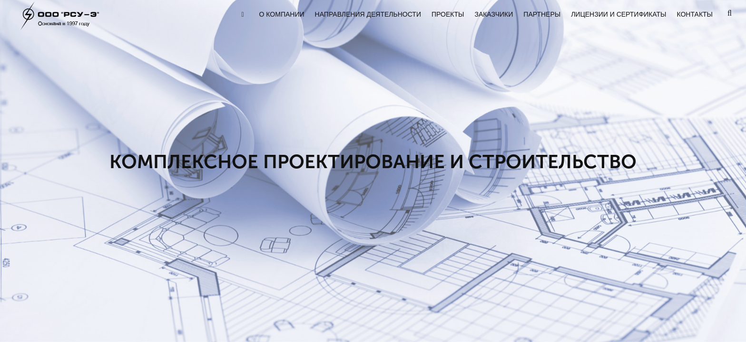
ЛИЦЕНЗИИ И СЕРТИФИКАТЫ (618, 14)
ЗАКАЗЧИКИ (493, 14)
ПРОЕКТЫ (448, 14)
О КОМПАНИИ (281, 14)
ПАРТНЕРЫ (541, 14)
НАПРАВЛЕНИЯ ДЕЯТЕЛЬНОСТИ (368, 14)
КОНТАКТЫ (695, 14)
